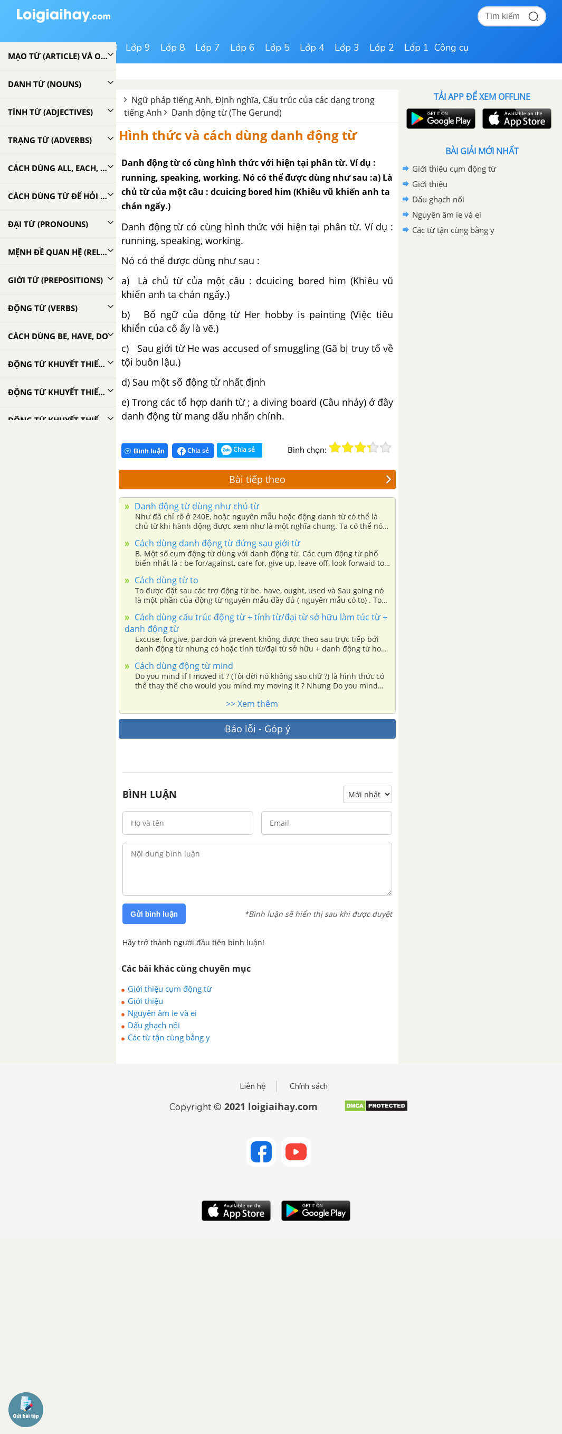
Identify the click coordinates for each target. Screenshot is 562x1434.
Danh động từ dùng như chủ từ (195, 506)
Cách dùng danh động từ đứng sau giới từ (216, 543)
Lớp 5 (277, 47)
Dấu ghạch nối (154, 1025)
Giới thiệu (145, 1000)
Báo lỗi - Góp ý (257, 728)
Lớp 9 (138, 47)
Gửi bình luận (154, 914)
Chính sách (309, 1086)
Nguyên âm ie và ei (162, 1013)
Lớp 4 (312, 47)
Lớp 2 (381, 47)
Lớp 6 (242, 47)
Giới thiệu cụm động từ (170, 988)
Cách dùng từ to (165, 580)
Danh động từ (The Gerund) (227, 112)
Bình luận (145, 451)
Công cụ (451, 47)
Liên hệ (253, 1086)
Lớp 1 (416, 47)
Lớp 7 (207, 47)
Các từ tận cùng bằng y (169, 1037)
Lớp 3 (347, 47)
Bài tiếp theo (310, 479)
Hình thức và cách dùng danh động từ (238, 135)
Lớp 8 (172, 47)
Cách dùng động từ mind (182, 666)
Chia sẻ (193, 450)
